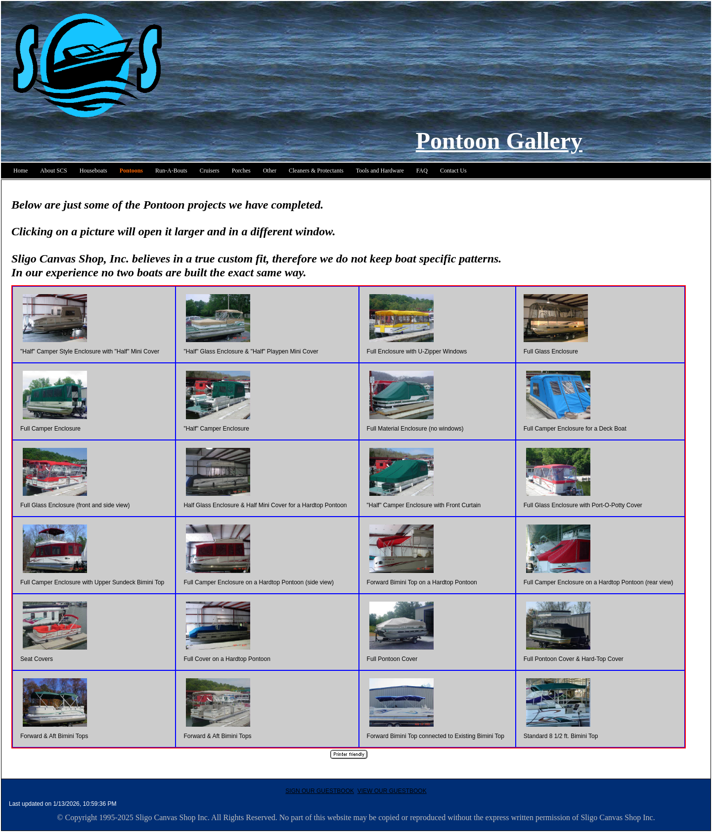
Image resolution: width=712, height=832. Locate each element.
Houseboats (93, 170)
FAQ (422, 170)
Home (20, 170)
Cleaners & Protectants (316, 170)
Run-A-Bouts (171, 170)
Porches (241, 170)
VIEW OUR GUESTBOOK (392, 791)
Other (269, 170)
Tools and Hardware (380, 170)
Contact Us (453, 170)
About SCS (53, 170)
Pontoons (131, 170)
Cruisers (210, 170)
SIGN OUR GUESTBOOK (319, 791)
